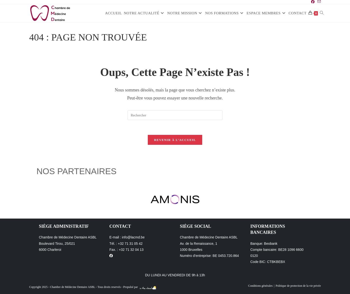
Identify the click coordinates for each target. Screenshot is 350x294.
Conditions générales (260, 285)
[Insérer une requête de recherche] (175, 115)
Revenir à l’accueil (175, 140)
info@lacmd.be (133, 237)
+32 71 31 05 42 (130, 243)
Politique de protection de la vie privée (298, 285)
